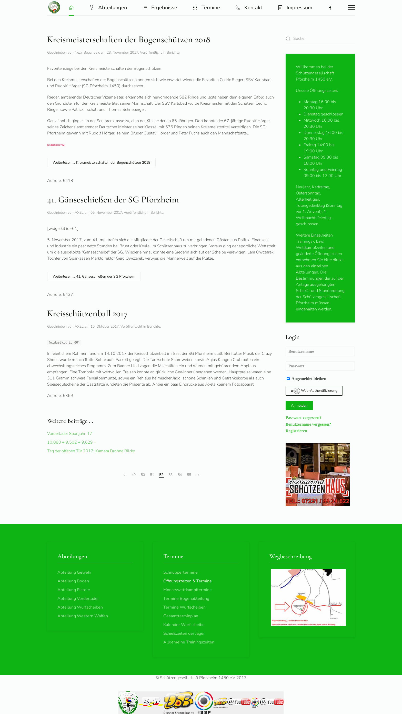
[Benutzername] (320, 351)
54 (180, 474)
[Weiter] (198, 475)
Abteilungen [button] (108, 7)
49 (134, 474)
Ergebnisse (159, 7)
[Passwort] (320, 366)
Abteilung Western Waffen (82, 616)
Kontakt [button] (248, 7)
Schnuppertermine (180, 572)
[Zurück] (125, 475)
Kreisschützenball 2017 (87, 313)
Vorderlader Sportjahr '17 (69, 433)
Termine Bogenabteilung (186, 598)
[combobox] (320, 38)
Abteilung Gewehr (74, 572)
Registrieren (296, 431)
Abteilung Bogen (73, 581)
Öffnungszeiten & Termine (187, 581)
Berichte (173, 52)
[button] (71, 7)
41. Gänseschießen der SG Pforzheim (113, 199)
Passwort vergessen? (303, 417)
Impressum (295, 7)
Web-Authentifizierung (314, 390)
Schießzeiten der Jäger (184, 633)
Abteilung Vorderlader (78, 598)
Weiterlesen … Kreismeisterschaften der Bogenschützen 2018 (101, 162)
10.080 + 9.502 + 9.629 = (71, 442)
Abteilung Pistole (73, 590)
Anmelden (299, 405)
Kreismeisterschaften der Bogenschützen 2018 (128, 39)
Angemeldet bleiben (306, 378)
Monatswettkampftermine (187, 590)
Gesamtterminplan (180, 616)
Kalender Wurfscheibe (184, 625)
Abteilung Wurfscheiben (80, 607)
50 (143, 474)
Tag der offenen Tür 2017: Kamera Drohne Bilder (91, 451)
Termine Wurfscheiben (184, 607)
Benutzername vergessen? (308, 424)
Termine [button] (206, 7)
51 (152, 474)
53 (170, 474)
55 (189, 474)
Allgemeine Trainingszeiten (188, 642)
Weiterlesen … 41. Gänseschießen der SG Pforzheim (94, 276)
